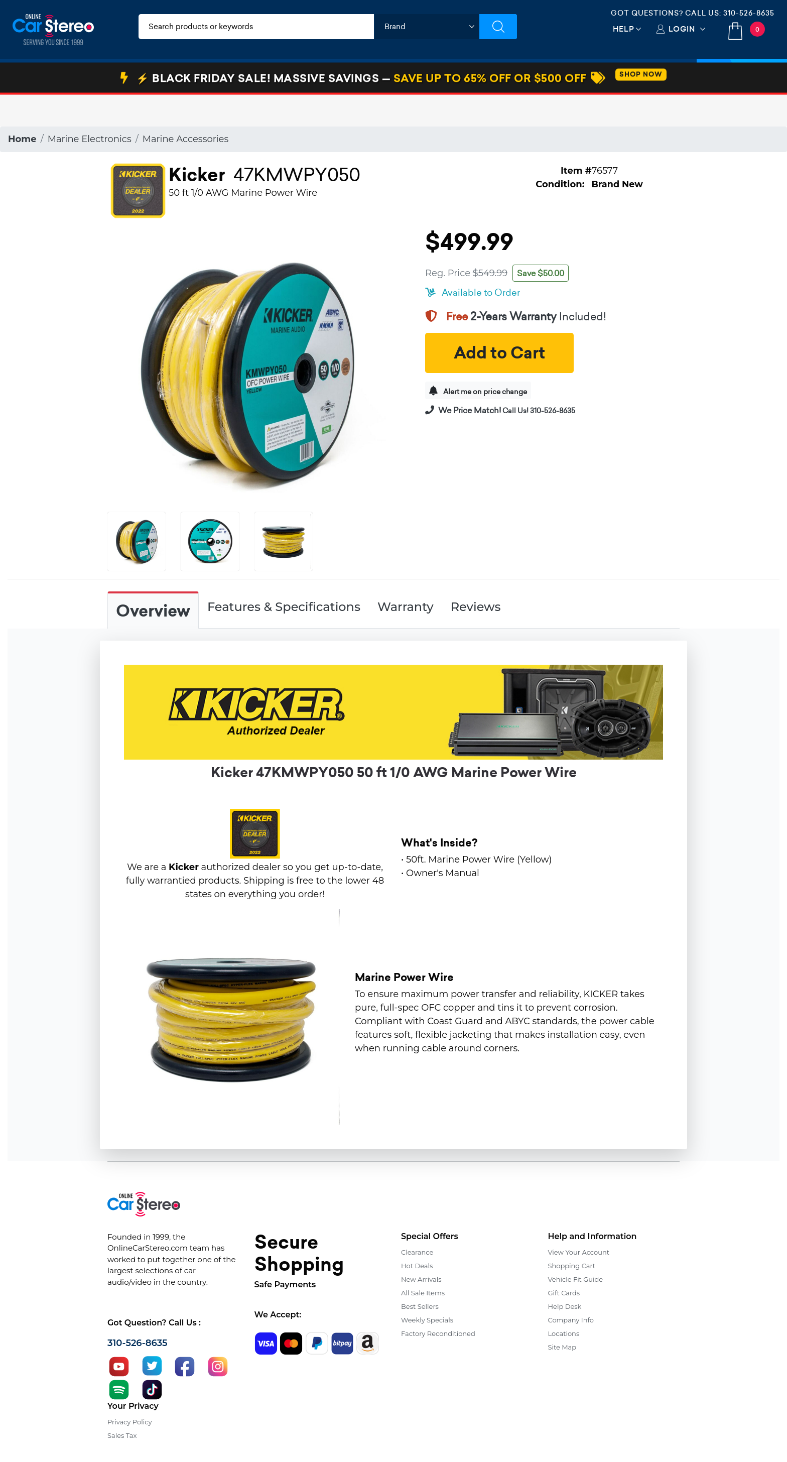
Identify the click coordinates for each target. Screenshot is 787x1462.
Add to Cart (499, 353)
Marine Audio (379, 76)
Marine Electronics (90, 139)
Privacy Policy (129, 1422)
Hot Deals (417, 1266)
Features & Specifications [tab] (283, 606)
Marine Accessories (186, 139)
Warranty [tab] (405, 606)
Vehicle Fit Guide (575, 1279)
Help (623, 29)
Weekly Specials (427, 1320)
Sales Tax (122, 1435)
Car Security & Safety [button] (286, 76)
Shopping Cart (572, 1266)
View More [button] (545, 76)
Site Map (562, 1347)
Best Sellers (420, 1306)
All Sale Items (423, 1293)
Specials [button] (742, 76)
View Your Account (579, 1252)
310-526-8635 (748, 13)
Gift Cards (564, 1293)
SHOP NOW (641, 106)
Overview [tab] (153, 611)
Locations (564, 1333)
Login (682, 29)
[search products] (256, 26)
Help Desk (565, 1306)
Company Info (571, 1320)
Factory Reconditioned (438, 1333)
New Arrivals (421, 1279)
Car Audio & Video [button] (62, 76)
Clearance (417, 1252)
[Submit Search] (498, 26)
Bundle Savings (465, 76)
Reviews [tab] (476, 606)
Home (22, 139)
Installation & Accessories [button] (172, 76)
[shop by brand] (426, 26)
